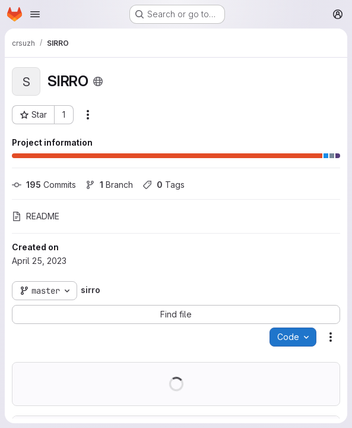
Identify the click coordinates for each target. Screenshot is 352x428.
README (35, 216)
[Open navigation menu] (35, 14)
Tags (163, 185)
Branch (109, 185)
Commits (44, 185)
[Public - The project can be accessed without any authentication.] (98, 81)
